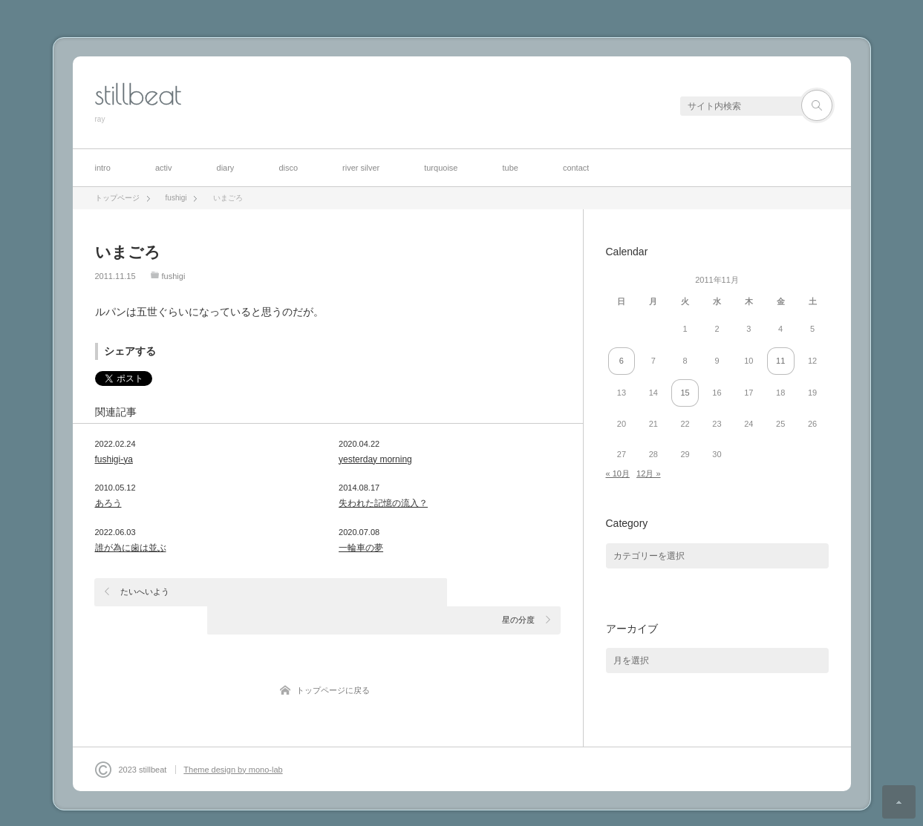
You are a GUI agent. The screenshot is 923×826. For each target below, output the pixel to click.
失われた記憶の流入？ (383, 503)
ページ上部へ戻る (899, 802)
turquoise (440, 167)
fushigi (174, 276)
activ (163, 167)
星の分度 (518, 591)
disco (288, 167)
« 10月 (618, 473)
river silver (360, 167)
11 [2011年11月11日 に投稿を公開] (780, 360)
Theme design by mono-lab (232, 748)
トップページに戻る (333, 662)
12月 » (648, 473)
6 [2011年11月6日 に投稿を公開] (621, 360)
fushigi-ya (114, 459)
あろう (108, 503)
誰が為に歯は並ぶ (130, 548)
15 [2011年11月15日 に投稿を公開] (684, 392)
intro (103, 167)
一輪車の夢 (361, 548)
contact (576, 167)
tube (510, 167)
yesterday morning (375, 459)
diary (226, 167)
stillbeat (138, 94)
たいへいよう (145, 591)
